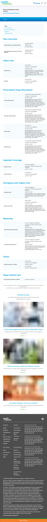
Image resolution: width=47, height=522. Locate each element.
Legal (15, 459)
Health (5, 428)
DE (38, 426)
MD (36, 428)
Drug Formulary (8, 33)
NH (35, 430)
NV (41, 430)
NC (31, 430)
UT (42, 431)
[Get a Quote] (23, 520)
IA (25, 428)
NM (39, 430)
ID (26, 428)
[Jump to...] (23, 19)
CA (30, 426)
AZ (29, 426)
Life (4, 434)
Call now (36, 3)
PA (33, 431)
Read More (23, 333)
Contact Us (16, 436)
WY (33, 433)
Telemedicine (6, 441)
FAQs (4, 450)
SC (36, 431)
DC (36, 426)
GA (41, 426)
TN (38, 431)
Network (7, 31)
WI (29, 433)
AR (27, 426)
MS (27, 430)
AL (25, 426)
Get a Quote (17, 428)
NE (33, 430)
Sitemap (16, 465)
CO (32, 426)
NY (25, 431)
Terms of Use (17, 457)
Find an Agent (17, 430)
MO (25, 430)
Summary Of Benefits (10, 29)
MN (42, 428)
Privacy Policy (17, 452)
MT (29, 430)
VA (25, 433)
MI (40, 428)
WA (27, 433)
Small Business (6, 432)
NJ (37, 430)
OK (29, 431)
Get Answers (6, 452)
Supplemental (6, 439)
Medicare (5, 430)
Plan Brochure (8, 28)
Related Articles (23, 295)
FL (39, 426)
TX (40, 431)
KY (32, 428)
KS (31, 428)
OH (27, 431)
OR (31, 431)
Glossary (5, 454)
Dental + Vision (7, 437)
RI (34, 431)
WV (31, 433)
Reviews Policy (17, 454)
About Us (16, 450)
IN (29, 428)
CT (34, 426)
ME (38, 428)
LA (34, 428)
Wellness (5, 443)
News (4, 457)
